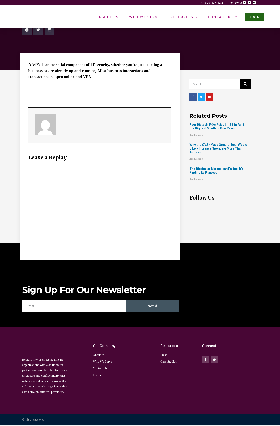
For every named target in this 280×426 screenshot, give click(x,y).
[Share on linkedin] (49, 30)
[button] (254, 18)
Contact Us (222, 18)
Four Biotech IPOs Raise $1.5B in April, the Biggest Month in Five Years (217, 127)
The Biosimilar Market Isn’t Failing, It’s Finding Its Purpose (216, 171)
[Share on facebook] (27, 30)
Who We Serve (144, 18)
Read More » (196, 136)
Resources (184, 18)
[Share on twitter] (38, 30)
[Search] (245, 85)
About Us (109, 18)
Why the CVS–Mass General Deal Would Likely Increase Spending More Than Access (218, 149)
